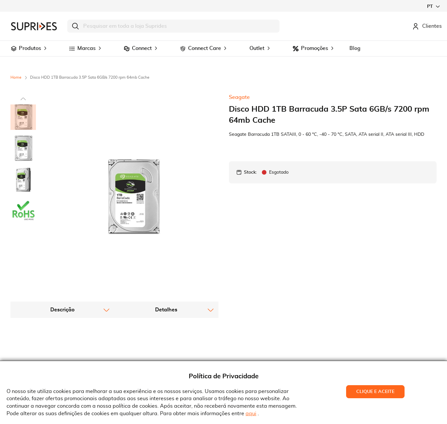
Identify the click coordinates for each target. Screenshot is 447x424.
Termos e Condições (146, 343)
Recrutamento (32, 353)
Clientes (427, 26)
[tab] (62, 252)
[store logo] (34, 26)
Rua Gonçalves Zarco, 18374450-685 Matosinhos (262, 354)
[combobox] (173, 26)
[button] (433, 6)
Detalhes (166, 252)
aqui (251, 413)
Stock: (250, 172)
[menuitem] (13, 48)
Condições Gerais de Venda (155, 353)
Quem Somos (31, 343)
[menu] (223, 48)
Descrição (62, 252)
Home (16, 77)
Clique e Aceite (375, 391)
